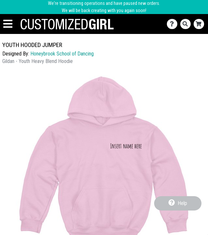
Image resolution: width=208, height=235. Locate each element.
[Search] (187, 24)
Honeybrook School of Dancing (62, 54)
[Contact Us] (173, 24)
